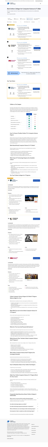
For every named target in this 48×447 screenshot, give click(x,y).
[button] (40, 3)
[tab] (36, 30)
